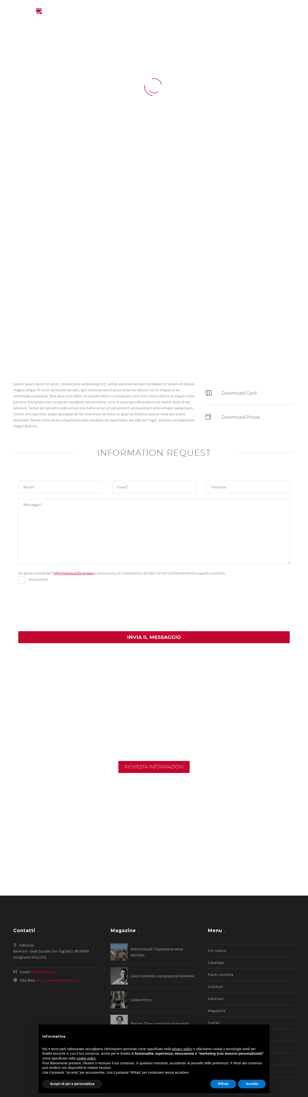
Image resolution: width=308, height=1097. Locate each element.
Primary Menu (295, 11)
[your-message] (154, 531)
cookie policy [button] (86, 1058)
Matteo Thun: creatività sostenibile (160, 985)
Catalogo (216, 924)
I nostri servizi (221, 996)
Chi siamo (217, 912)
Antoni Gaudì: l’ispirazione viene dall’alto (157, 913)
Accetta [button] (252, 1084)
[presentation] (38, 606)
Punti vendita (220, 936)
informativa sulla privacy (73, 573)
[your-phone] (248, 487)
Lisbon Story (141, 961)
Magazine (217, 972)
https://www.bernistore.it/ (58, 941)
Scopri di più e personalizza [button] (72, 1084)
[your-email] (154, 487)
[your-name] (60, 487)
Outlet (214, 984)
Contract (216, 960)
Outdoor (216, 948)
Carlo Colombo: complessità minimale (162, 937)
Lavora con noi (221, 1008)
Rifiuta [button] (223, 1084)
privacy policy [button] (182, 1049)
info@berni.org (43, 933)
